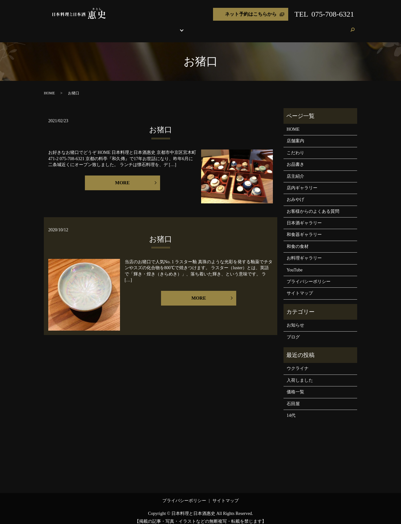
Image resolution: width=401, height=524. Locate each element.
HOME (115, 26)
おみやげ (252, 26)
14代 (291, 409)
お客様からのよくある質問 (313, 205)
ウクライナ (298, 362)
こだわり (153, 26)
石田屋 (293, 398)
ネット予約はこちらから (251, 14)
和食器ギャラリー (304, 228)
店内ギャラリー (302, 182)
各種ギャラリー (200, 26)
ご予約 (339, 26)
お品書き (173, 26)
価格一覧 (295, 386)
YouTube (295, 264)
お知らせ (295, 319)
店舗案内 (133, 26)
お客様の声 (304, 26)
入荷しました (300, 374)
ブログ (324, 26)
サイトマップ (300, 287)
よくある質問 (277, 26)
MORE (122, 176)
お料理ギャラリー (304, 252)
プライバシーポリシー (309, 275)
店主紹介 (232, 26)
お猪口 (160, 124)
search (352, 27)
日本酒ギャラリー (304, 217)
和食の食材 (298, 240)
